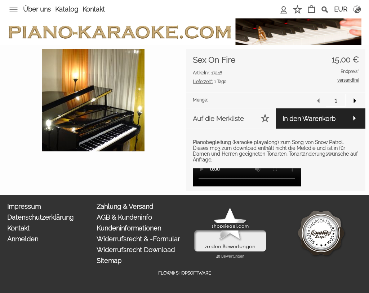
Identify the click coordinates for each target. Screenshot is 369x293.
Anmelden (284, 9)
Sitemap (109, 260)
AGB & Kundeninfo (124, 217)
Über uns (37, 9)
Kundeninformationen (129, 228)
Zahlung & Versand (125, 206)
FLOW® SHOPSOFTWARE (184, 273)
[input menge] (336, 100)
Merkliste (297, 9)
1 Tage (209, 81)
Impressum (24, 206)
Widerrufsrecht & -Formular (138, 239)
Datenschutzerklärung (40, 217)
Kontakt (94, 9)
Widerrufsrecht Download (136, 250)
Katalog (66, 9)
